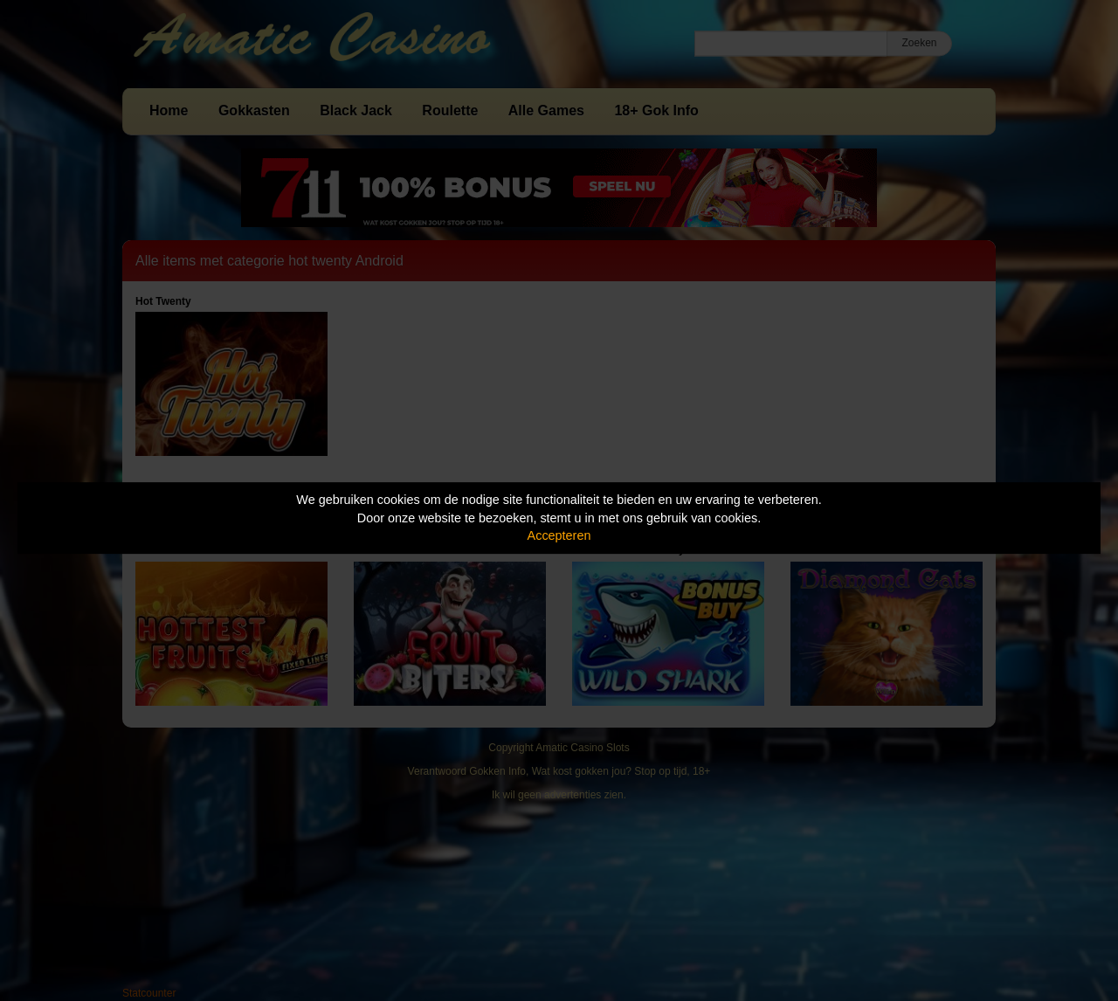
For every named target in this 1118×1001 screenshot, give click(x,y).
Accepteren (559, 535)
